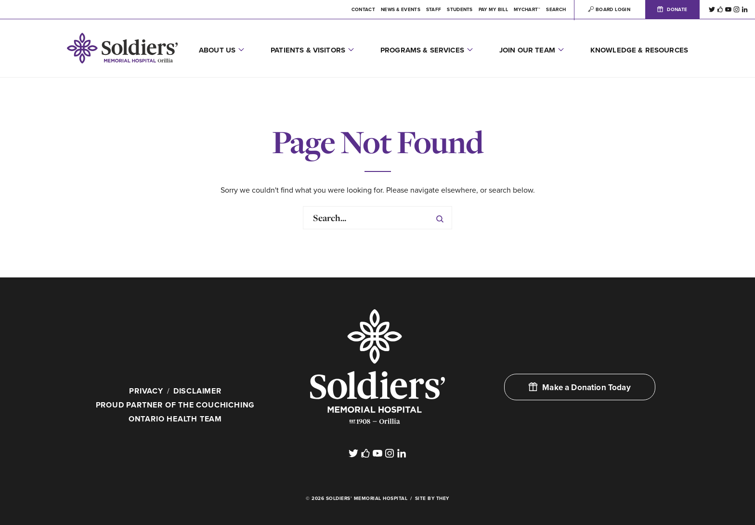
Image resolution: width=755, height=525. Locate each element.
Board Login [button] (609, 9)
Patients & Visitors (308, 50)
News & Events (400, 10)
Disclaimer (197, 391)
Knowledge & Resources (639, 50)
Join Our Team (527, 50)
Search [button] (556, 10)
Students (459, 10)
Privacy (146, 391)
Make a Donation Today (580, 387)
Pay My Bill (493, 10)
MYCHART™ (527, 10)
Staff (434, 10)
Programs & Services (422, 50)
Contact (363, 10)
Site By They (432, 498)
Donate (672, 9)
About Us (217, 50)
